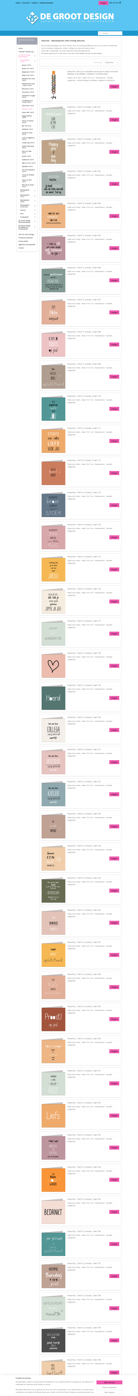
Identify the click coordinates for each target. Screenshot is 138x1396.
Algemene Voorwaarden (26, 244)
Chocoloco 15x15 (28, 92)
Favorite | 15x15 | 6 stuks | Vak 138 (84, 1295)
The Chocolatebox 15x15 (28, 170)
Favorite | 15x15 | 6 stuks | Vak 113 (84, 492)
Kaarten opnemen (46, 3)
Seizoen (28, 210)
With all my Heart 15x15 (28, 185)
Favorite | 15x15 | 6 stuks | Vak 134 (84, 1167)
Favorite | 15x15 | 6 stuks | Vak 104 (84, 203)
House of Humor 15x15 (28, 121)
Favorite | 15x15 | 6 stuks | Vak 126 (84, 910)
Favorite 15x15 (27, 109)
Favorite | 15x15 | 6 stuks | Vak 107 (84, 300)
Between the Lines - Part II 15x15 (28, 84)
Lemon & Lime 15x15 (27, 133)
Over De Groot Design (26, 234)
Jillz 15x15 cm (26, 126)
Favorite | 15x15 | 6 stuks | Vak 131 (84, 1071)
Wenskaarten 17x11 (28, 196)
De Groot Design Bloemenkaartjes (27, 221)
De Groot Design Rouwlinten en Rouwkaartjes (27, 227)
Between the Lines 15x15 (28, 79)
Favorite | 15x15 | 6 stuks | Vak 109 (84, 364)
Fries (28, 214)
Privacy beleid (23, 241)
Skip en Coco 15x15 (29, 163)
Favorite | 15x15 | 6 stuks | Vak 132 (84, 1103)
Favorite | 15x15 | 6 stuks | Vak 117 (84, 621)
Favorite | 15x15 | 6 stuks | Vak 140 (84, 1360)
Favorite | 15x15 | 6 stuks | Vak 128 (84, 974)
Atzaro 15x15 (26, 65)
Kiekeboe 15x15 (27, 129)
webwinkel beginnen (76, 1392)
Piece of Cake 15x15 (26, 152)
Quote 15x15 (26, 156)
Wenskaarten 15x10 (28, 201)
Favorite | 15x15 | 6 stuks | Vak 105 (84, 235)
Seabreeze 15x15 (28, 160)
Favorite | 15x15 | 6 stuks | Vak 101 (84, 107)
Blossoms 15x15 (28, 89)
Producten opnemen (25, 238)
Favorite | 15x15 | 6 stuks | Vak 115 (84, 556)
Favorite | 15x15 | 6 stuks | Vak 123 (84, 814)
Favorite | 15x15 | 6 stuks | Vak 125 (84, 878)
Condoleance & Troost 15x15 (27, 101)
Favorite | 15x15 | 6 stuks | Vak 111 (84, 428)
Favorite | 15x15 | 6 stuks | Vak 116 (84, 589)
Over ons (26, 3)
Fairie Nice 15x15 (28, 106)
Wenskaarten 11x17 (28, 191)
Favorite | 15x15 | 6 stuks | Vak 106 (84, 267)
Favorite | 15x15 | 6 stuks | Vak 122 (84, 781)
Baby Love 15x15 (28, 75)
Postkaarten (28, 217)
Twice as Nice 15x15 (27, 181)
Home (18, 3)
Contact (34, 3)
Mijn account (115, 2)
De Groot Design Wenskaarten (27, 56)
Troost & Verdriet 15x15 (28, 175)
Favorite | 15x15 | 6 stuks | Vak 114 (84, 524)
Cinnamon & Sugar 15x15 (28, 96)
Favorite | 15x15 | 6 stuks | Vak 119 (84, 685)
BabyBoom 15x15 (28, 72)
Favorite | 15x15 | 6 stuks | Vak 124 (84, 846)
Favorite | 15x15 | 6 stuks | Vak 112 (84, 460)
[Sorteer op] (111, 62)
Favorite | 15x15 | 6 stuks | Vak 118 (84, 653)
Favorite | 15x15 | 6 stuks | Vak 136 (84, 1231)
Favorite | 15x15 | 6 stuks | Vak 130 (84, 1038)
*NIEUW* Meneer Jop (26, 52)
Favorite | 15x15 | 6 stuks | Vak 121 (84, 749)
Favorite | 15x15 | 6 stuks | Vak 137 (84, 1263)
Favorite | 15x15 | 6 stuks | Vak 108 (84, 332)
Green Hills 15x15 (28, 112)
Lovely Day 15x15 (28, 143)
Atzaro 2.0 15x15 (28, 68)
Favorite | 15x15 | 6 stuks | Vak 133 (84, 1135)
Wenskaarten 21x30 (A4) (28, 206)
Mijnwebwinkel (95, 1392)
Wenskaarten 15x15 (28, 61)
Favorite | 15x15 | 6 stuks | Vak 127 (84, 942)
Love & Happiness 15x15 (28, 138)
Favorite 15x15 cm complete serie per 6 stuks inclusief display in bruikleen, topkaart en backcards (92, 72)
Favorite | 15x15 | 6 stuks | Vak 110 (84, 396)
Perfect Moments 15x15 (28, 147)
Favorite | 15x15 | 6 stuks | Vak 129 (84, 1006)
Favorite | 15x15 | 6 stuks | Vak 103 (84, 171)
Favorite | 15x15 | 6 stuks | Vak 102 (84, 139)
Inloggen (103, 3)
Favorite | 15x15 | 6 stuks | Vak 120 (84, 717)
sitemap (63, 1392)
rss (68, 1392)
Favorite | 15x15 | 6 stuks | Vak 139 (84, 1328)
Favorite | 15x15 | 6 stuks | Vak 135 (84, 1199)
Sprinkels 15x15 (27, 166)
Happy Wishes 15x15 (27, 116)
